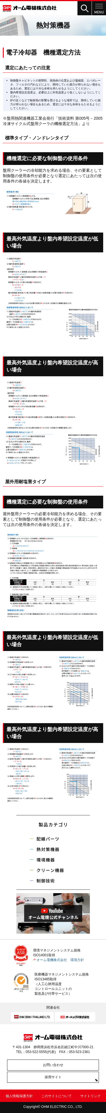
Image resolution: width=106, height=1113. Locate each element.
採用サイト (53, 1077)
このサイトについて (56, 1096)
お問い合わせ (53, 1065)
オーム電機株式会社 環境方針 (60, 960)
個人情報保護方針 (19, 1096)
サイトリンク (90, 1096)
